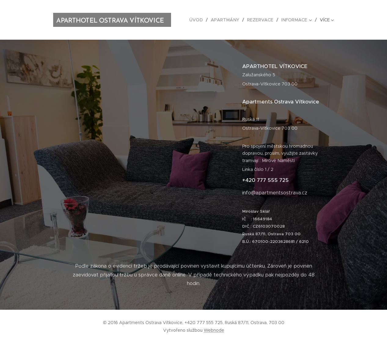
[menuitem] (200, 19)
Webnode (214, 330)
